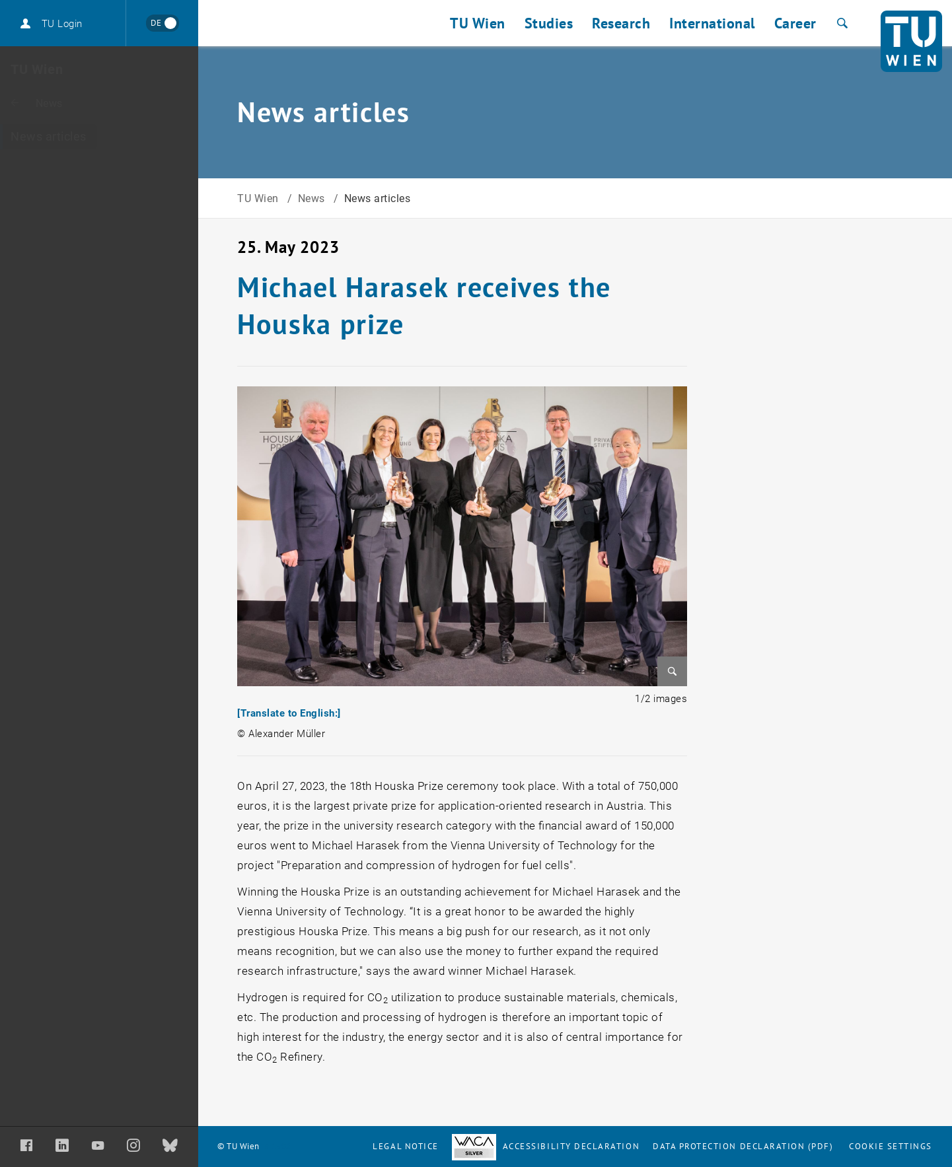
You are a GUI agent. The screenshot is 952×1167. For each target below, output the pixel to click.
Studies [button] (549, 23)
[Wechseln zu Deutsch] (162, 23)
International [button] (712, 23)
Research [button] (621, 23)
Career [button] (795, 23)
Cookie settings (890, 1146)
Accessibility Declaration (546, 1146)
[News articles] (99, 136)
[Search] (840, 23)
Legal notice (405, 1146)
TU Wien (259, 198)
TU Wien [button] (477, 23)
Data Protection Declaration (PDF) (743, 1146)
